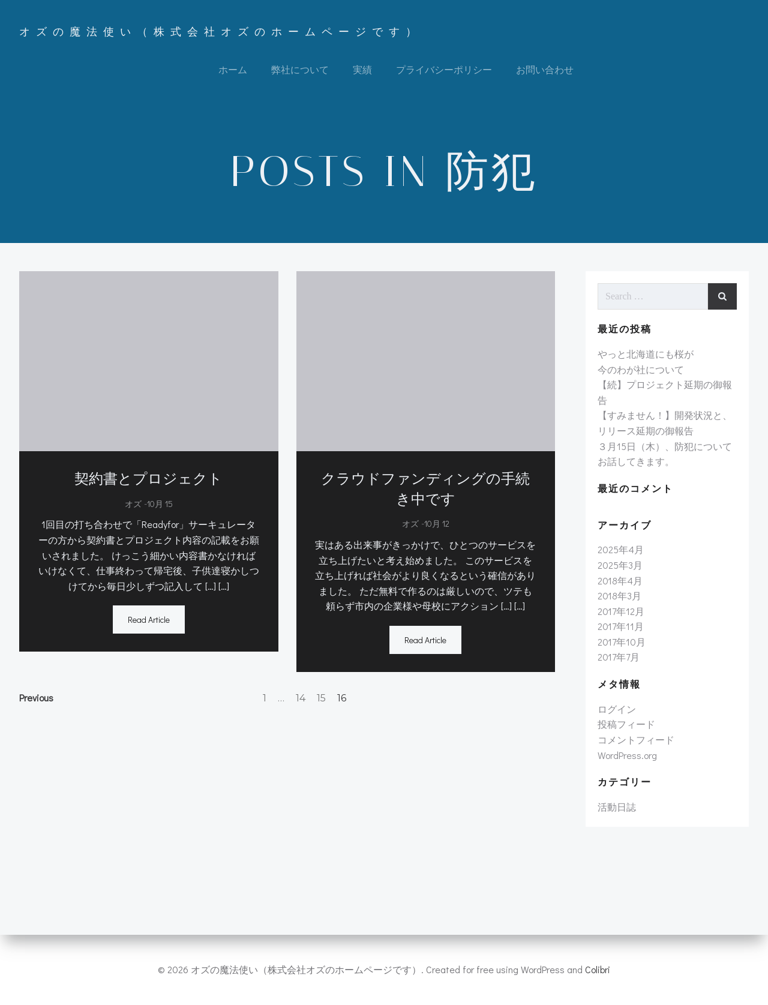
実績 (362, 69)
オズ (133, 503)
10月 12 (436, 523)
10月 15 (160, 503)
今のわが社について (641, 369)
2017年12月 (621, 611)
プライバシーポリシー (444, 69)
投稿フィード (626, 724)
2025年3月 (620, 565)
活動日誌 (617, 806)
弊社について (300, 69)
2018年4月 (620, 580)
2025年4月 (621, 549)
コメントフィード (636, 739)
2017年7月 (619, 656)
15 (321, 698)
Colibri (597, 969)
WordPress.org (627, 755)
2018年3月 (619, 595)
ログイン (617, 709)
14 (300, 698)
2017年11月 (621, 626)
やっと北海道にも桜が (646, 353)
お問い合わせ (545, 69)
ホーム (232, 69)
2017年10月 (622, 641)
